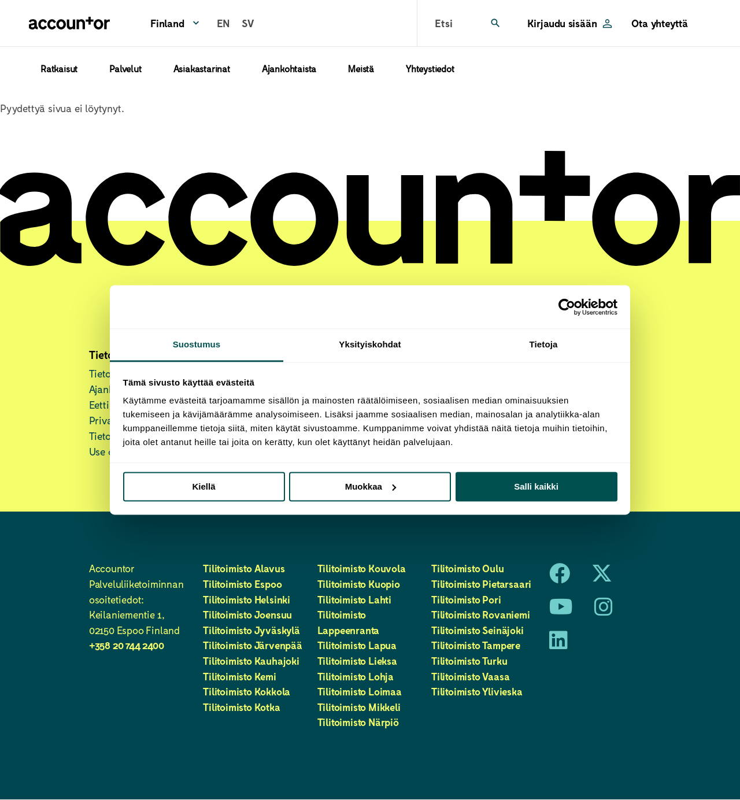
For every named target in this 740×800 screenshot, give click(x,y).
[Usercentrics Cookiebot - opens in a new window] (566, 307)
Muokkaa (370, 486)
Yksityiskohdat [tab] (370, 344)
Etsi (443, 23)
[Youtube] (561, 610)
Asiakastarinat (201, 68)
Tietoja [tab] (544, 344)
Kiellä (203, 486)
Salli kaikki (536, 486)
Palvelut (125, 68)
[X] (601, 577)
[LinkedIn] (558, 644)
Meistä (361, 68)
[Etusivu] (69, 23)
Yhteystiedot (430, 68)
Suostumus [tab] (197, 344)
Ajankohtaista (289, 68)
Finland (167, 23)
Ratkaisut (58, 68)
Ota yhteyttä (659, 23)
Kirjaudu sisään (562, 23)
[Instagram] (603, 610)
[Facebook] (559, 577)
